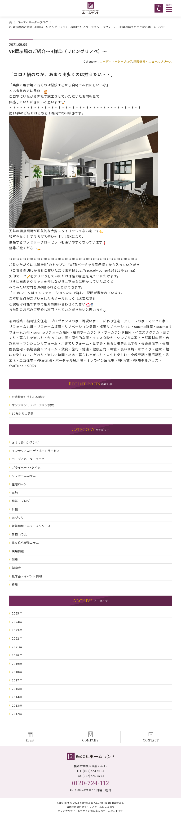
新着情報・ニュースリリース (152, 61)
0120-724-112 (90, 783)
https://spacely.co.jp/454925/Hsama (103, 270)
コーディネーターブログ (116, 61)
